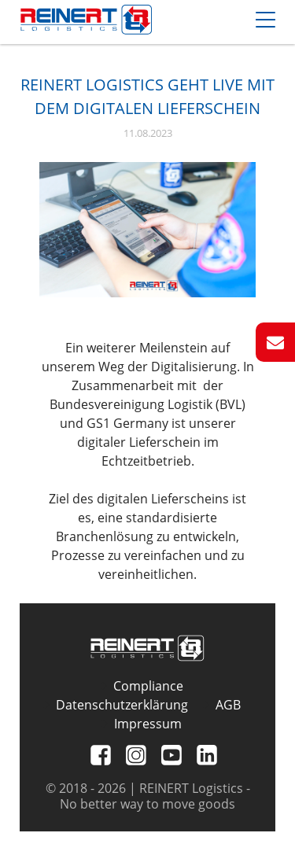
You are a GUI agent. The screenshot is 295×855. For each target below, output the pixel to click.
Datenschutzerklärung (122, 704)
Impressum (148, 723)
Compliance (148, 686)
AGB (228, 704)
